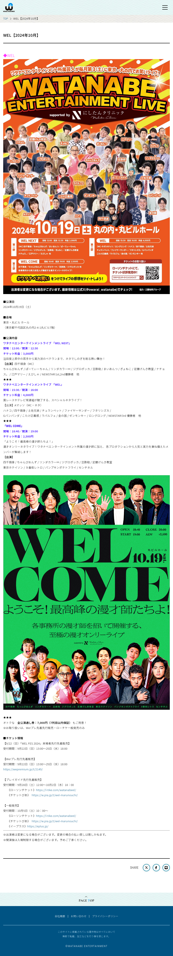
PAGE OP (86, 900)
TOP (5, 18)
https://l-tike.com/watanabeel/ (56, 790)
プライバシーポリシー (105, 916)
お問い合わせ (79, 916)
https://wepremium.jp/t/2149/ (23, 769)
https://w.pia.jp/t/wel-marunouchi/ (55, 795)
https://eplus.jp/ (37, 826)
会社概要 (60, 916)
